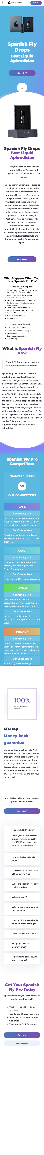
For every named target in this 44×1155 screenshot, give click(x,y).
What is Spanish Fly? (22, 1101)
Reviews (22, 1112)
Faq (22, 1128)
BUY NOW (22, 73)
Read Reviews (22, 1043)
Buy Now (36, 3)
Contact (22, 1123)
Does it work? (22, 1106)
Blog (22, 1117)
